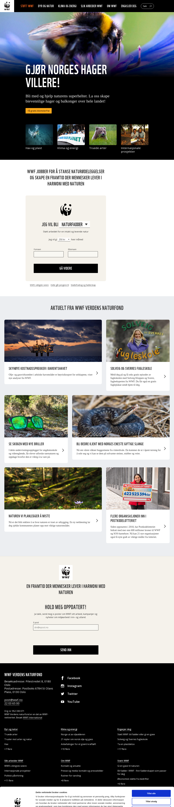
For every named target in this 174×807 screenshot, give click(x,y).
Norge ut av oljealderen (73, 734)
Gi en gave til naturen (128, 765)
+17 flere (121, 749)
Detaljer (145, 801)
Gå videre (66, 268)
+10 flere (65, 749)
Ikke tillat (151, 790)
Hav (6, 744)
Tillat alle (151, 774)
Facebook (73, 678)
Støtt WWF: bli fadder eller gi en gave (136, 734)
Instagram (74, 686)
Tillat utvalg (151, 782)
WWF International (32, 717)
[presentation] (53, 638)
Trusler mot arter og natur (18, 739)
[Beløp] (64, 239)
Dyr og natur (46, 6)
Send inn (65, 650)
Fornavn (37, 249)
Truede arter (11, 734)
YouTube (73, 702)
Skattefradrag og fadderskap (83, 285)
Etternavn (72, 249)
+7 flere (8, 749)
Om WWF (112, 6)
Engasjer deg (128, 6)
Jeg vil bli (66, 224)
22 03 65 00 (11, 703)
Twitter (72, 694)
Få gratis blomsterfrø (38, 110)
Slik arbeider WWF (92, 6)
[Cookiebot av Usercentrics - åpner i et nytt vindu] (17, 802)
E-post (36, 622)
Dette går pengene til (60, 285)
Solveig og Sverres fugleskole (132, 739)
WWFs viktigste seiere (39, 285)
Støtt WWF (27, 6)
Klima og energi (67, 6)
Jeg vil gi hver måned (66, 239)
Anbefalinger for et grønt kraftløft (78, 744)
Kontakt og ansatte (71, 765)
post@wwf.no (13, 700)
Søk (145, 6)
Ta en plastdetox (126, 744)
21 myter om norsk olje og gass (77, 739)
